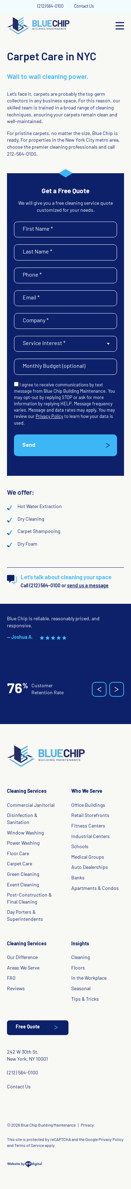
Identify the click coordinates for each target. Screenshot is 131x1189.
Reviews (16, 989)
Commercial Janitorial (30, 805)
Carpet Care (19, 864)
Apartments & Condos (95, 888)
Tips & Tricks (85, 999)
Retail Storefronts (90, 815)
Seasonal (80, 989)
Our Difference (22, 957)
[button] (99, 689)
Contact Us (84, 7)
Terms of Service (29, 1146)
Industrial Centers (90, 836)
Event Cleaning (23, 885)
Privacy (87, 1125)
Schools (79, 847)
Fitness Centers (88, 826)
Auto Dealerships (89, 867)
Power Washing (23, 843)
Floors (78, 968)
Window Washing (25, 833)
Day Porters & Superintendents (25, 916)
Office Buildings (88, 805)
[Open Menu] (120, 26)
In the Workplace (89, 978)
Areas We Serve (23, 968)
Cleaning (80, 957)
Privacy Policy (49, 416)
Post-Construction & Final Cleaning (29, 899)
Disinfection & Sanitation (22, 819)
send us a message (88, 586)
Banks (78, 878)
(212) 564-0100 (50, 7)
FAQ (11, 978)
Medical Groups (87, 857)
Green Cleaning (23, 874)
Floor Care (18, 854)
